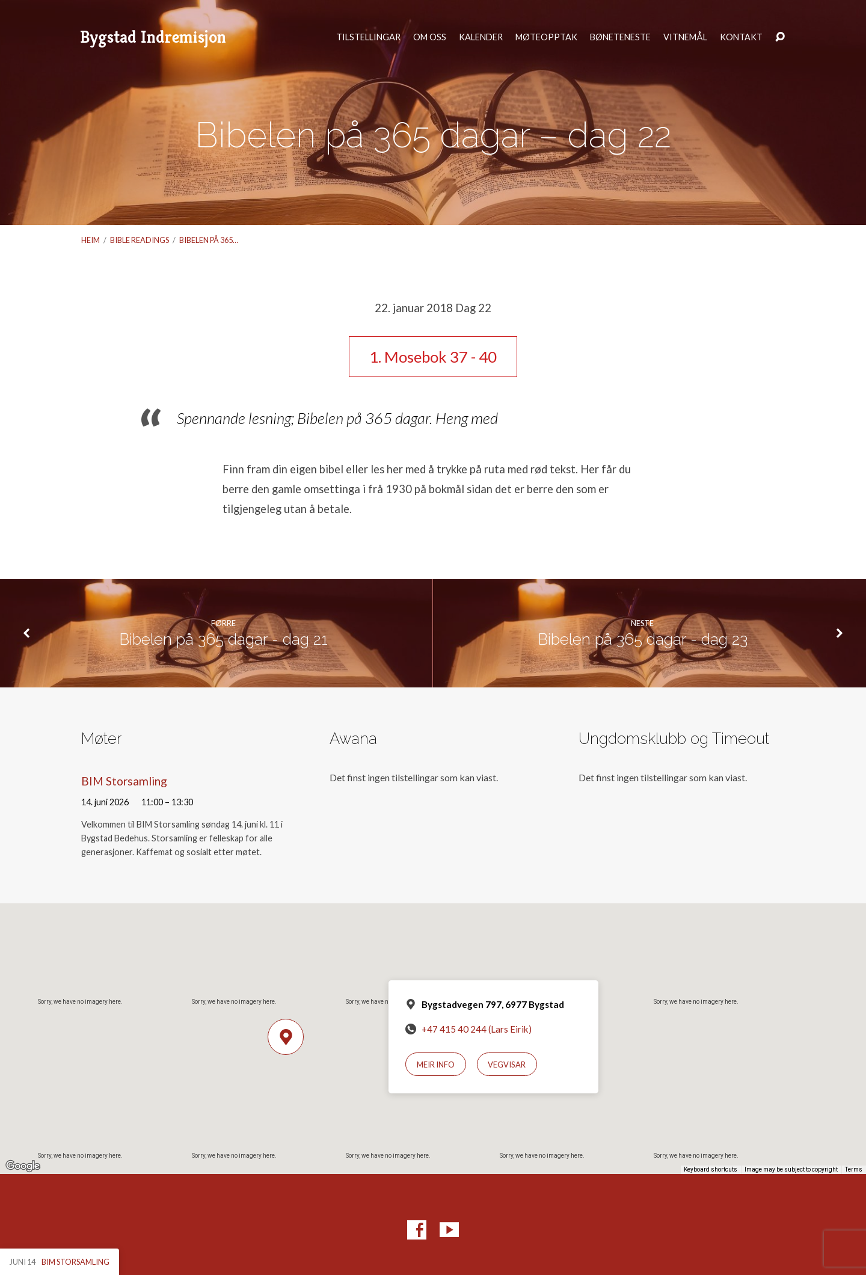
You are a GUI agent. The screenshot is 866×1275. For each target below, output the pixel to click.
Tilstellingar (368, 37)
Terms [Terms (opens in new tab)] (853, 1169)
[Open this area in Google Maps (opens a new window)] (23, 1166)
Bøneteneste (620, 37)
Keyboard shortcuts (710, 1169)
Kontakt (741, 37)
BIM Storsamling (124, 781)
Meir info (436, 1064)
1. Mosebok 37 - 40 (433, 357)
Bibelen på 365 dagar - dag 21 (223, 639)
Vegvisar (507, 1064)
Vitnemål (685, 37)
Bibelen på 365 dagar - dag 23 (643, 639)
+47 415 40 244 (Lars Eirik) (477, 1029)
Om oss (429, 37)
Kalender (481, 37)
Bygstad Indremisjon (153, 37)
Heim (90, 240)
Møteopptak (546, 37)
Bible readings (139, 240)
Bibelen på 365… (208, 240)
